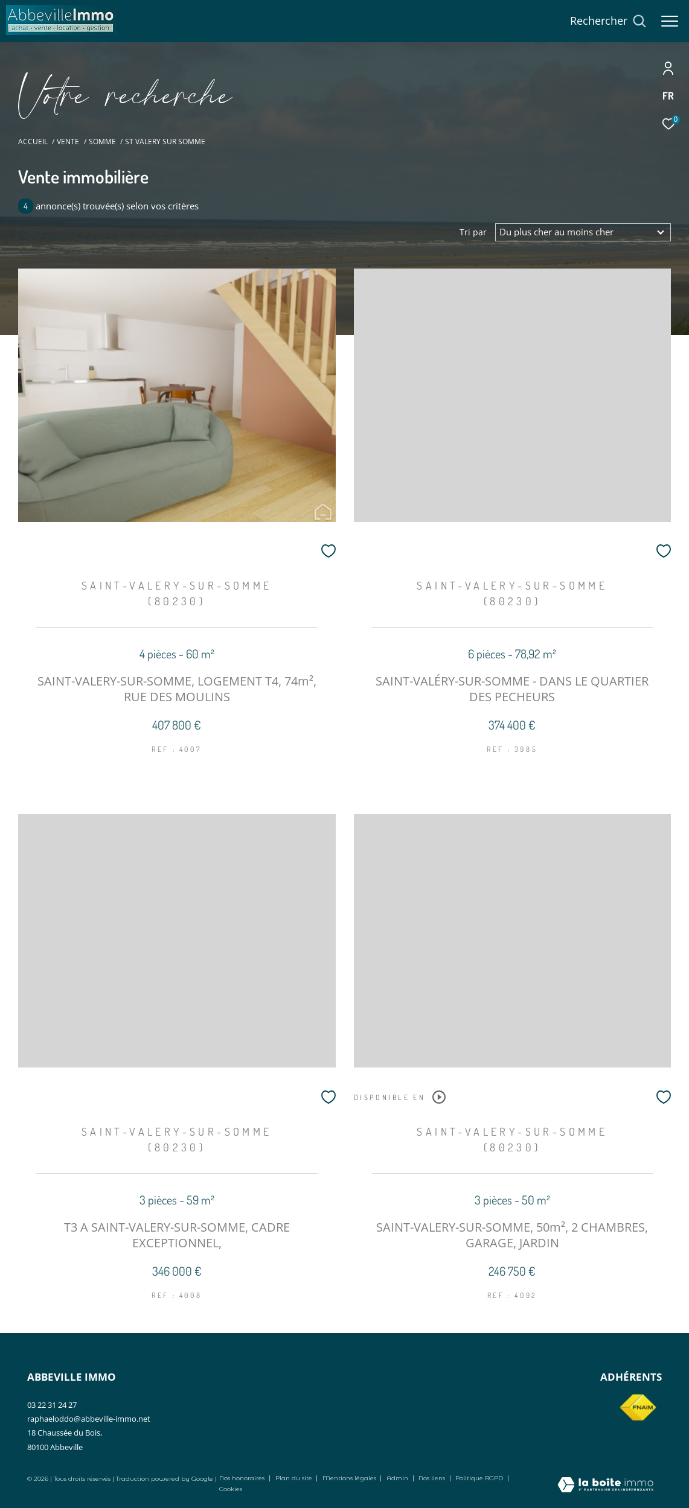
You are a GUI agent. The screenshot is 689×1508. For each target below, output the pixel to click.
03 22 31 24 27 (52, 1404)
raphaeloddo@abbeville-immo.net (88, 1418)
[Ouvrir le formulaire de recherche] (608, 21)
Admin (398, 1478)
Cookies (230, 1489)
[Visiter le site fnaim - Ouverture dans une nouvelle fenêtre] (638, 1407)
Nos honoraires (241, 1478)
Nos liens (432, 1478)
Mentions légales (350, 1478)
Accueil (33, 141)
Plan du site (294, 1478)
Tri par (473, 232)
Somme (102, 141)
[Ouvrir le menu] (669, 21)
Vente (68, 141)
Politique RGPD (479, 1478)
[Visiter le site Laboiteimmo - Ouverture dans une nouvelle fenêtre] (605, 1485)
